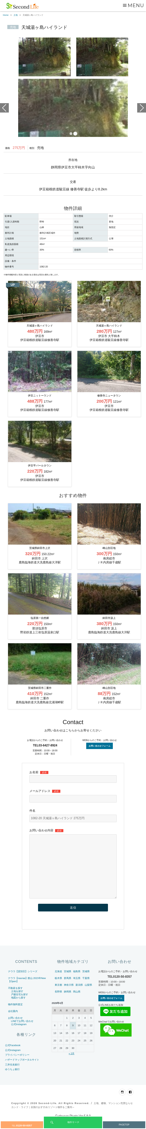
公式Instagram (19, 1035)
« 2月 (72, 1064)
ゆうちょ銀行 (12, 1080)
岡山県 (76, 1002)
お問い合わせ (15, 1029)
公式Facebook (12, 1056)
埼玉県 (76, 989)
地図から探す (18, 1008)
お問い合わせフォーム (99, 757)
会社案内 (13, 1022)
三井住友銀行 (12, 1075)
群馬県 (67, 989)
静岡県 (67, 1002)
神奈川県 (69, 996)
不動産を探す (15, 999)
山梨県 (88, 996)
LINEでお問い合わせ (22, 1032)
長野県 (58, 1002)
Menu (136, 5)
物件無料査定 (15, 1015)
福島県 (76, 982)
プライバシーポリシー (17, 1066)
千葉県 (86, 989)
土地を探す (17, 1002)
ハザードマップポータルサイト (22, 1071)
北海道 (58, 982)
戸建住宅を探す (19, 1005)
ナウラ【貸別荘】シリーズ (22, 982)
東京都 (58, 996)
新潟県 (79, 996)
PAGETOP (124, 1124)
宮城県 (67, 982)
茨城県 (86, 982)
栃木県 (58, 989)
